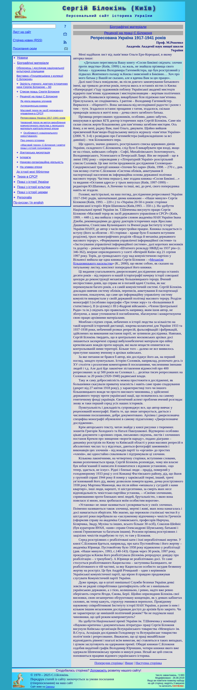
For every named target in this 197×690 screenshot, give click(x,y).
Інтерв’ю (25, 165)
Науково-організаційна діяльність (41, 170)
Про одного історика (32, 147)
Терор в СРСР (27, 187)
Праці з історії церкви (32, 204)
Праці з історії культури (33, 198)
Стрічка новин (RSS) (27, 40)
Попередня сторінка (108, 663)
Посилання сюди (25, 48)
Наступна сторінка (148, 663)
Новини (22, 58)
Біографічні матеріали (33, 64)
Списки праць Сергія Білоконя (39, 95)
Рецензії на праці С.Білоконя (39, 100)
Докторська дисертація (35, 160)
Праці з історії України (33, 193)
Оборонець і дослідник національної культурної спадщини (40, 71)
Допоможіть (98, 670)
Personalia (24, 210)
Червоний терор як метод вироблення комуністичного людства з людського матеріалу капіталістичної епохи (42, 131)
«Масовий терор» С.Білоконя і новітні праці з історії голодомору (42, 154)
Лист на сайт (22, 32)
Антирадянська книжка (34, 110)
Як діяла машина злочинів (36, 105)
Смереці (50, 686)
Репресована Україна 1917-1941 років (42, 123)
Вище (129, 663)
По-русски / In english (28, 216)
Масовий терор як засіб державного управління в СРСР (41, 117)
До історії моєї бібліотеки (33, 181)
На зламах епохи (31, 176)
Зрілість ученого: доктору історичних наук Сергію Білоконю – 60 (42, 88)
